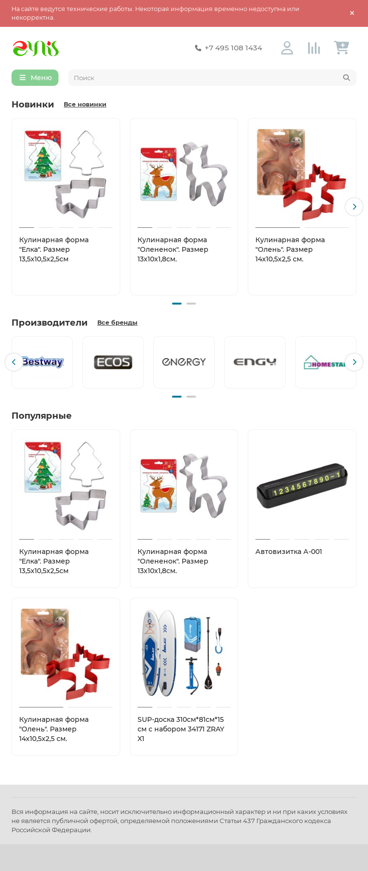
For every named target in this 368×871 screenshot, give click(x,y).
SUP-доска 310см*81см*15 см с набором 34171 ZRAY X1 (181, 729)
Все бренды (117, 322)
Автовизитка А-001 (288, 551)
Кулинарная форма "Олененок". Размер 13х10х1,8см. (173, 249)
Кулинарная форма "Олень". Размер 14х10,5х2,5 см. (290, 249)
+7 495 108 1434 (226, 48)
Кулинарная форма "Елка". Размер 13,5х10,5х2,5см (54, 249)
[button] (354, 206)
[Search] (212, 78)
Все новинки (85, 104)
